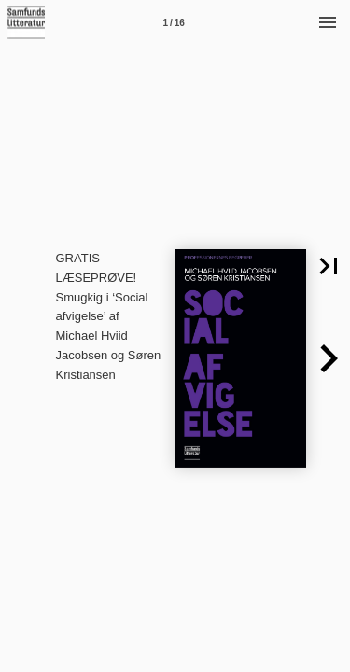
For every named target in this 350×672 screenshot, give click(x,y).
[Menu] (327, 22)
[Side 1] (173, 22)
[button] (328, 358)
